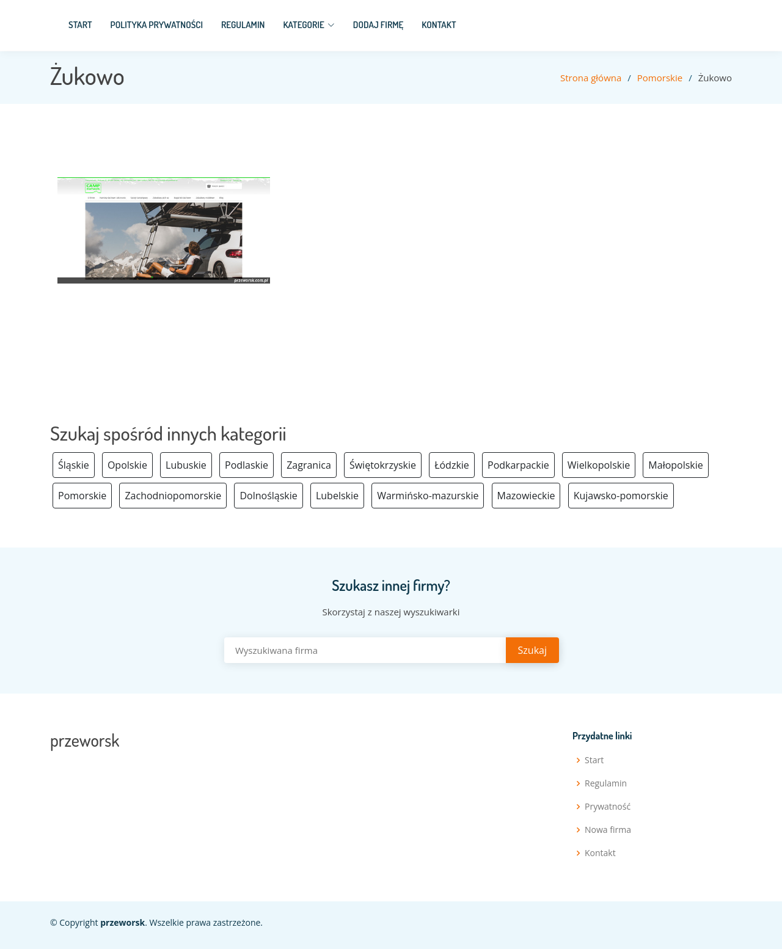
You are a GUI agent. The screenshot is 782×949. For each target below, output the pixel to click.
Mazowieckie (526, 495)
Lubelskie (337, 495)
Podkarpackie (518, 465)
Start (80, 25)
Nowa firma (608, 830)
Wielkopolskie (599, 465)
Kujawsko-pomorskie (621, 495)
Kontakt (439, 25)
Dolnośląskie (268, 495)
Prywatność (607, 806)
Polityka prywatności (156, 25)
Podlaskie (246, 465)
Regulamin (243, 25)
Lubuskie (186, 465)
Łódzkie (451, 465)
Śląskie (73, 465)
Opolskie (127, 465)
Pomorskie (659, 77)
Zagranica (309, 465)
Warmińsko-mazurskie (427, 495)
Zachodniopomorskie (173, 495)
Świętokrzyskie (382, 465)
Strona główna (590, 77)
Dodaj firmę (378, 25)
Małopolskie (675, 465)
